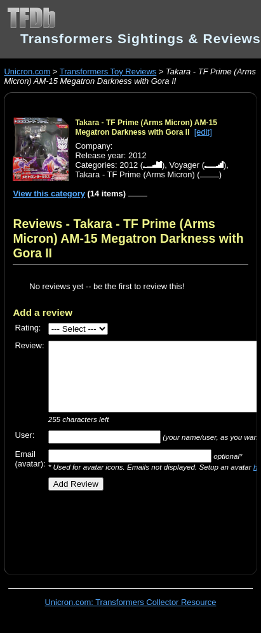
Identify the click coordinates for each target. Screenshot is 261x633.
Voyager (185, 165)
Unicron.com (27, 71)
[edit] (203, 132)
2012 (128, 165)
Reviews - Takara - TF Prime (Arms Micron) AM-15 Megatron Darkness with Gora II (128, 238)
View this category (49, 193)
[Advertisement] (125, 528)
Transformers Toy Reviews (108, 71)
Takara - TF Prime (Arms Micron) (134, 174)
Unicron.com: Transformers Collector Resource (131, 602)
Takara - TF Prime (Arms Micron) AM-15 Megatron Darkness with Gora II (146, 127)
